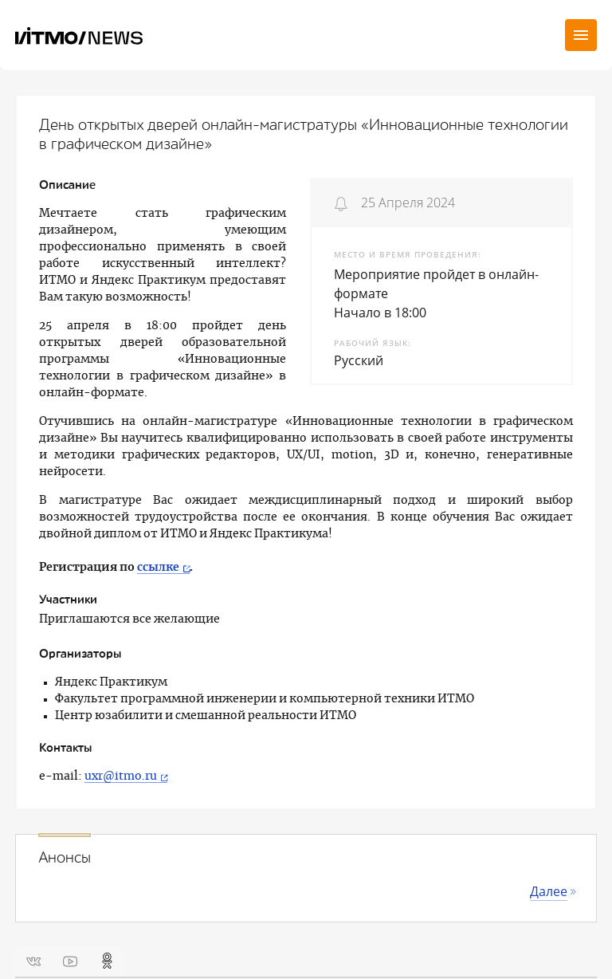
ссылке (158, 567)
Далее (548, 891)
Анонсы (64, 857)
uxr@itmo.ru (120, 776)
